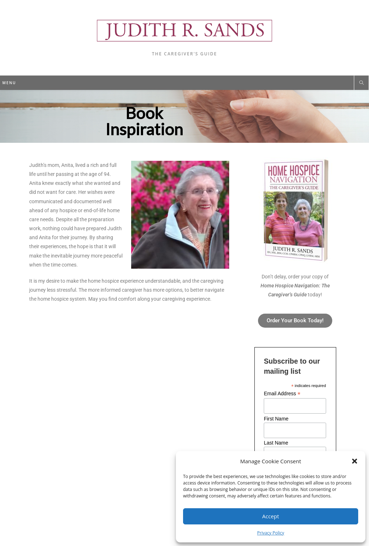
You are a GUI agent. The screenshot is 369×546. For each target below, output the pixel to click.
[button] (354, 461)
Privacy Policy (270, 533)
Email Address (282, 393)
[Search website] (361, 83)
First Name (276, 419)
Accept (270, 516)
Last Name (276, 443)
